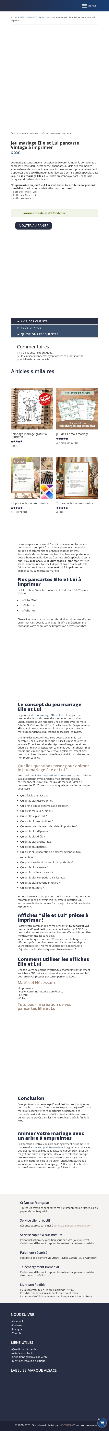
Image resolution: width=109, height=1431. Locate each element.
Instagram (18, 1329)
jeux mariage (48, 17)
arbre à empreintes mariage (46, 1147)
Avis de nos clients (22, 1353)
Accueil (14, 17)
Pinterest (17, 1325)
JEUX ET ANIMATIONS (29, 17)
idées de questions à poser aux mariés (57, 775)
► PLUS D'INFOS (29, 328)
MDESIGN (65, 1425)
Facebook (18, 1321)
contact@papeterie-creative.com (73, 1225)
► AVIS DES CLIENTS (32, 321)
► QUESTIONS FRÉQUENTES (37, 334)
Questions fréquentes (25, 1349)
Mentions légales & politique (28, 1361)
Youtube (17, 1333)
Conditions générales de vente (30, 1357)
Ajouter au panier (33, 225)
